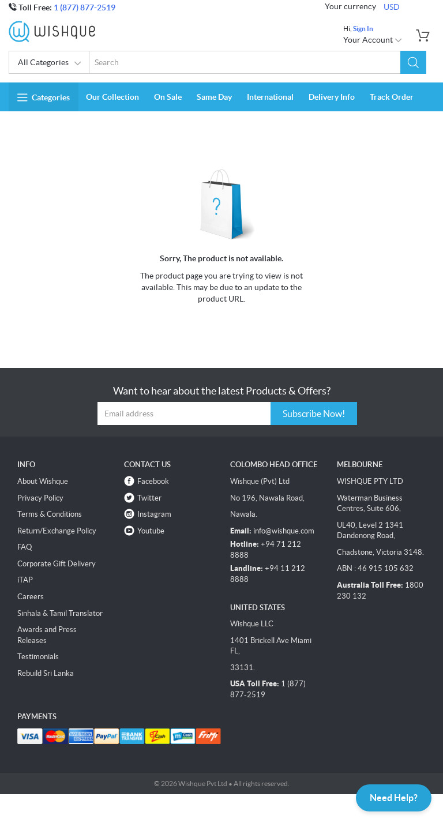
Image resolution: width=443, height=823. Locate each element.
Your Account (373, 39)
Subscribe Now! (314, 413)
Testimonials (38, 656)
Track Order (392, 97)
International (270, 97)
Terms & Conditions (49, 514)
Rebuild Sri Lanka (45, 673)
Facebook (153, 481)
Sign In (363, 28)
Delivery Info (332, 97)
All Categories (50, 63)
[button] (413, 62)
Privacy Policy (40, 498)
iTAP (25, 580)
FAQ (24, 547)
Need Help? (394, 797)
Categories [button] (43, 97)
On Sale (168, 97)
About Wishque (42, 481)
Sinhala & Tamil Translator (60, 613)
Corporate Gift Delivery (56, 563)
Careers (30, 596)
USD (392, 7)
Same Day (214, 97)
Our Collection (112, 97)
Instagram (154, 514)
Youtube (150, 531)
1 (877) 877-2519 (84, 7)
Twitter (149, 498)
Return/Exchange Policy (56, 531)
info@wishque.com (283, 531)
